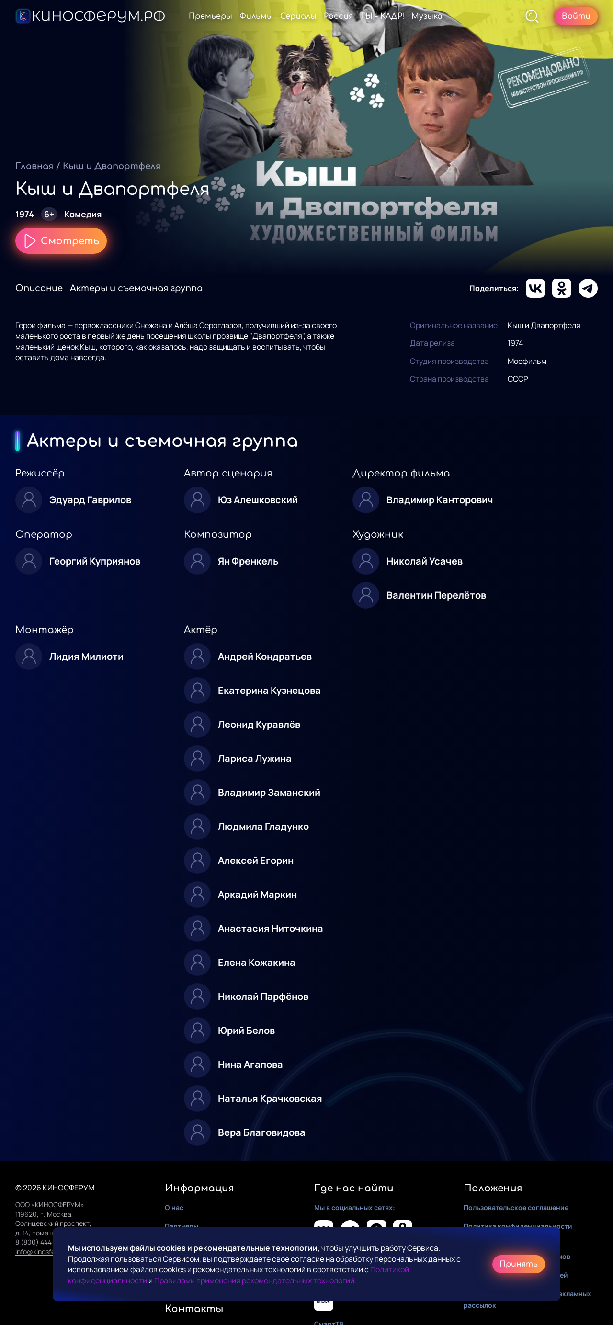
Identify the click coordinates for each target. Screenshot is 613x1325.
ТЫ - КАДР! (382, 16)
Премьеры (210, 16)
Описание (39, 288)
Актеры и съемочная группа (136, 288)
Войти (576, 16)
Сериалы (298, 16)
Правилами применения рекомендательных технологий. (255, 1280)
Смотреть (61, 241)
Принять (518, 1264)
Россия (338, 16)
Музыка (427, 16)
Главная (34, 166)
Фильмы (256, 16)
